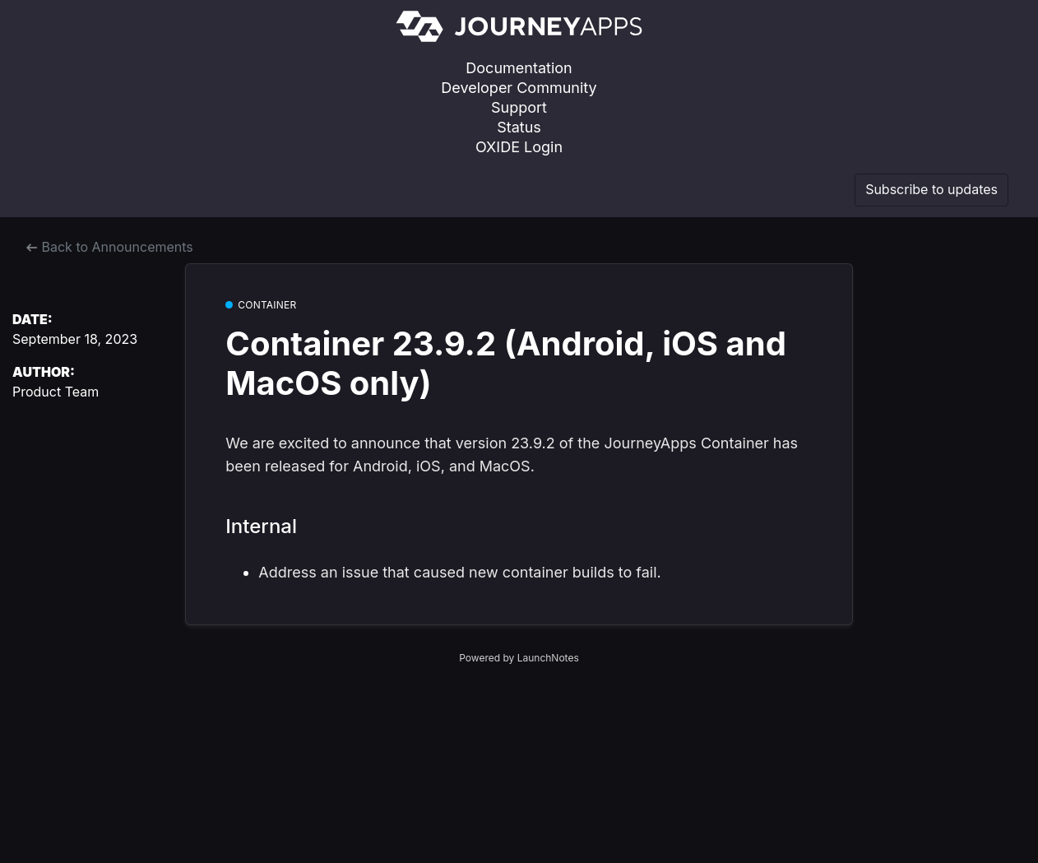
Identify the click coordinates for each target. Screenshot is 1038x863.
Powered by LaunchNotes (518, 658)
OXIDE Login (519, 146)
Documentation (519, 68)
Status (519, 127)
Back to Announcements (109, 247)
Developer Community (518, 87)
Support (519, 107)
